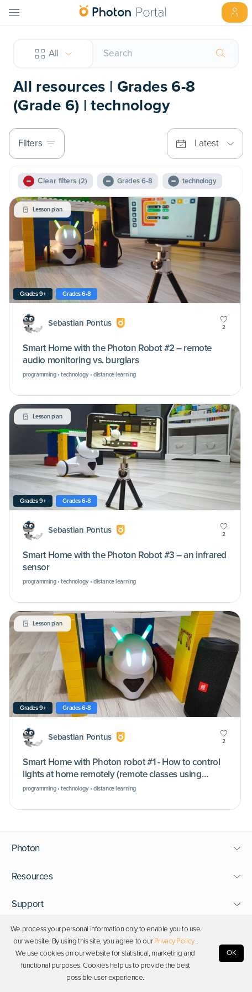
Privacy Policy (174, 941)
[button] (126, 848)
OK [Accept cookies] (232, 952)
